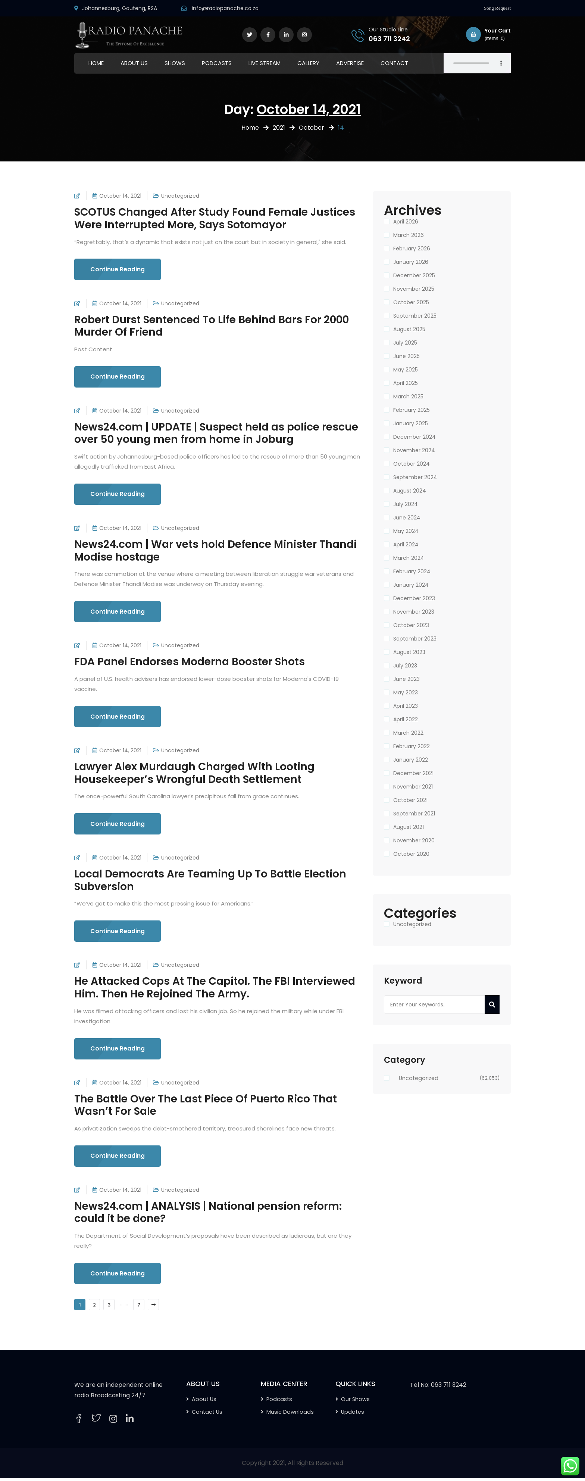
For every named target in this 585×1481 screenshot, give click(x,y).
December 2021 (413, 773)
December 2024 (414, 437)
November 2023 (413, 611)
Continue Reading (118, 269)
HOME (96, 63)
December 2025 (414, 275)
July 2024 (405, 504)
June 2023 (406, 679)
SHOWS (175, 63)
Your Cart (488, 34)
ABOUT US (134, 63)
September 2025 (415, 316)
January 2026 (410, 262)
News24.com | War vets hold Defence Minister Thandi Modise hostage (215, 551)
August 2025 (409, 329)
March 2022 (408, 733)
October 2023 (411, 625)
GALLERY (308, 63)
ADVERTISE (350, 63)
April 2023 (405, 706)
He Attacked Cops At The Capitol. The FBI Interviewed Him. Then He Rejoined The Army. (214, 989)
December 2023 (414, 598)
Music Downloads (290, 1415)
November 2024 (414, 450)
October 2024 (411, 464)
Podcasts (279, 1402)
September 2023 (415, 638)
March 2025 (408, 396)
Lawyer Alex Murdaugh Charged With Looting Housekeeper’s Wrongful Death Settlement (194, 774)
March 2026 (408, 235)
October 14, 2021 (120, 196)
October (311, 127)
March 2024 (408, 558)
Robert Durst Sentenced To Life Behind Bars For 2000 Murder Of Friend (211, 326)
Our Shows (355, 1402)
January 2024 (411, 585)
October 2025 (411, 302)
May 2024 (406, 531)
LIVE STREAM (264, 63)
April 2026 (405, 221)
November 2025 (413, 289)
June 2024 (406, 517)
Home (250, 127)
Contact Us (207, 1415)
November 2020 (414, 840)
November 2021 (413, 786)
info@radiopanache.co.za (225, 8)
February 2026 (411, 248)
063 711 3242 (389, 38)
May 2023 (405, 692)
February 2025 (411, 410)
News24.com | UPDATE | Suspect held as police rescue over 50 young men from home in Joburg (216, 433)
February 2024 (412, 571)
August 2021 (408, 827)
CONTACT (394, 63)
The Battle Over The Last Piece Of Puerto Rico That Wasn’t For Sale (205, 1107)
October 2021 (410, 800)
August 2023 (409, 652)
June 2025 (406, 356)
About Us (204, 1402)
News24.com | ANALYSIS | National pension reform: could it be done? (208, 1215)
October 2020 (411, 854)
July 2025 (405, 342)
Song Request (497, 8)
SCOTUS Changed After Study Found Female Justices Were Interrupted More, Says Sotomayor (214, 218)
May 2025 (405, 369)
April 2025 (405, 383)
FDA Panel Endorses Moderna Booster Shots (189, 663)
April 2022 (405, 719)
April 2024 (406, 544)
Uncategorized (180, 196)
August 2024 (409, 490)
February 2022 (411, 746)
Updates (352, 1415)
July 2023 (405, 665)
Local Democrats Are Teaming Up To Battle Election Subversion (210, 882)
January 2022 (410, 759)
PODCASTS (217, 63)
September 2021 (414, 813)
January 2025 (410, 423)
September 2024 (415, 477)
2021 (279, 127)
